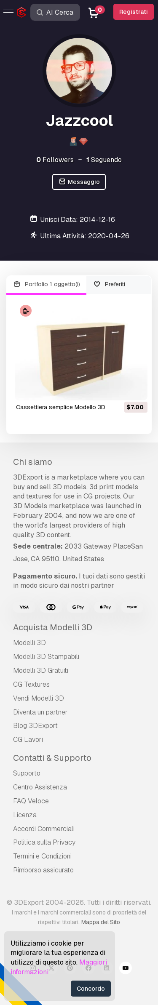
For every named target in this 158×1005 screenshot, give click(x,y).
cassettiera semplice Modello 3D (60, 407)
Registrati (133, 12)
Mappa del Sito (100, 922)
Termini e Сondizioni (42, 856)
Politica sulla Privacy (44, 842)
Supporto (26, 773)
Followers (55, 159)
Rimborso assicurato (43, 870)
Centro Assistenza (40, 787)
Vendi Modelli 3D (38, 698)
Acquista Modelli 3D (52, 627)
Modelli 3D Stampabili (46, 656)
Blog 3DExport (35, 725)
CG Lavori (28, 739)
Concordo (91, 988)
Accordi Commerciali (44, 828)
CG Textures (31, 684)
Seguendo (104, 159)
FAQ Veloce (31, 801)
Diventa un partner (40, 712)
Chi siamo (32, 461)
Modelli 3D (29, 642)
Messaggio (79, 182)
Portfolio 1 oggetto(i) (46, 284)
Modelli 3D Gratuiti (40, 670)
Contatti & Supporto (52, 757)
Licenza (25, 814)
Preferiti (109, 284)
